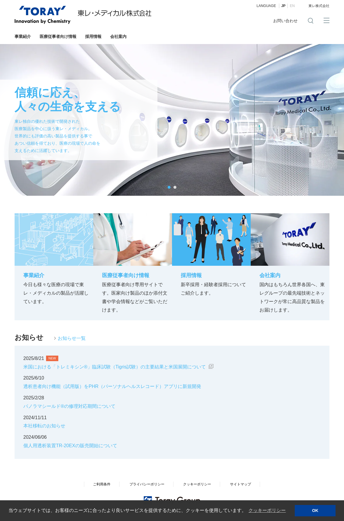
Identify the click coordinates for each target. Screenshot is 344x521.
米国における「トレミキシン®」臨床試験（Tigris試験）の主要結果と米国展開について (114, 366)
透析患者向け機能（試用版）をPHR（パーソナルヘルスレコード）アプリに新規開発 (112, 386)
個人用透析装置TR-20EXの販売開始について (70, 445)
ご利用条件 (101, 484)
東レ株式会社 (318, 6)
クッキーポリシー (197, 484)
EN (292, 6)
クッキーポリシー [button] (267, 510)
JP (283, 6)
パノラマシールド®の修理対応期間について (69, 406)
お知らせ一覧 (72, 338)
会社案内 (118, 36)
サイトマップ (240, 484)
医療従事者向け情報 (58, 36)
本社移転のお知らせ (44, 425)
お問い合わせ (285, 20)
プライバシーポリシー (146, 484)
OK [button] (315, 510)
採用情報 (93, 36)
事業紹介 (23, 36)
